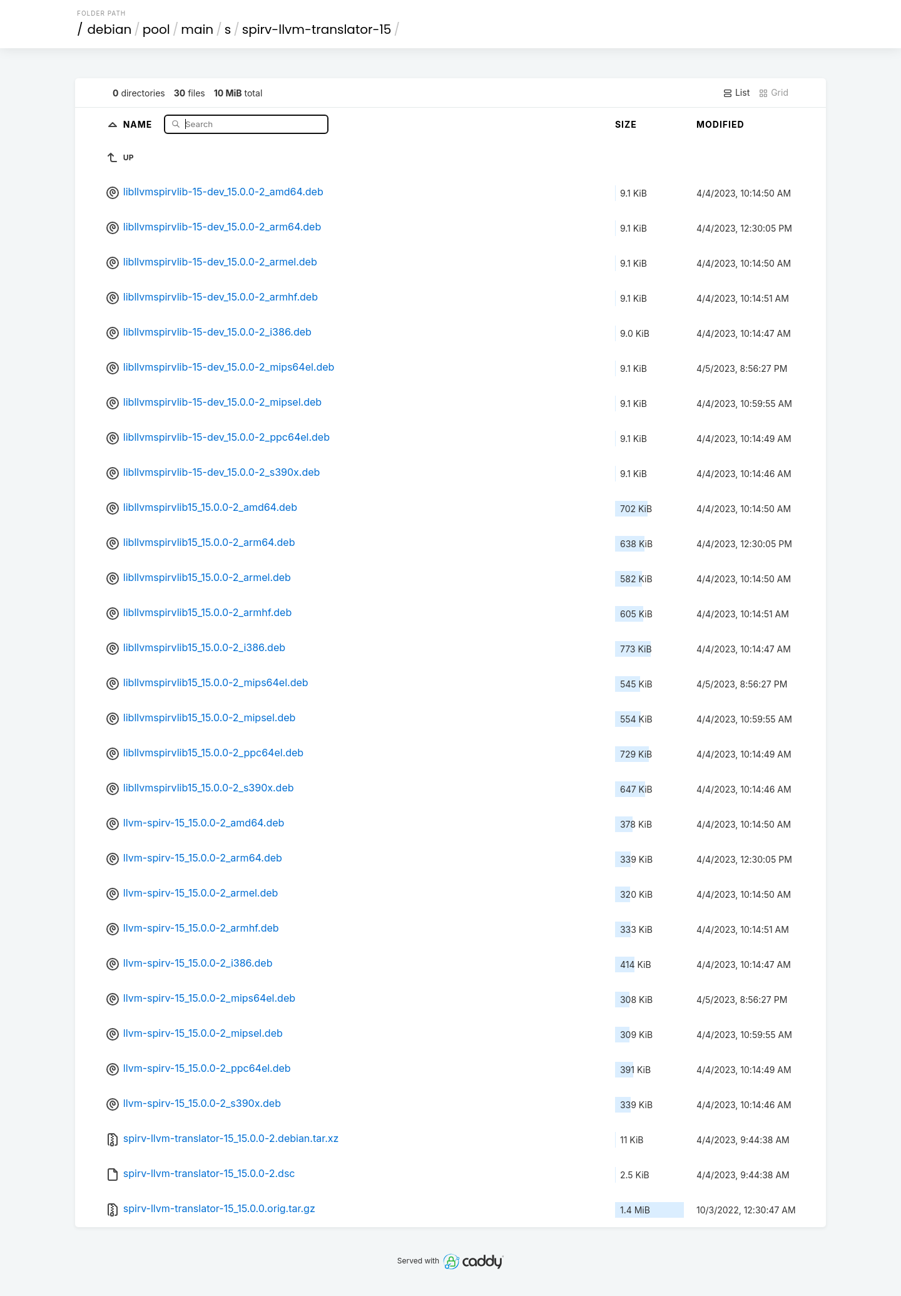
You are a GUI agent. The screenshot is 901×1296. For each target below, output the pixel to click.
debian (110, 29)
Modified (720, 124)
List (736, 92)
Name (139, 123)
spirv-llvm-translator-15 (317, 29)
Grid (773, 92)
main (197, 29)
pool (156, 29)
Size (626, 124)
